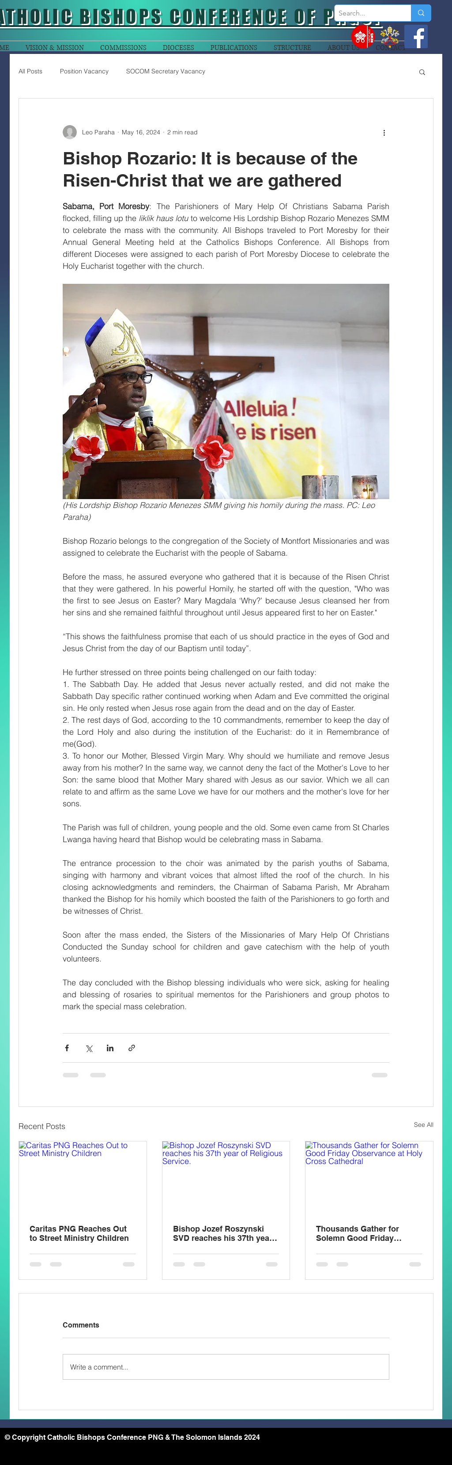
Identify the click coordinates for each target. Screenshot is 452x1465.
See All (423, 1125)
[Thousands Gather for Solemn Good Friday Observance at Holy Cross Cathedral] (369, 1177)
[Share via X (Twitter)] (88, 1048)
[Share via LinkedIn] (110, 1048)
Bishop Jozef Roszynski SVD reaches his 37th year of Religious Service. (222, 1233)
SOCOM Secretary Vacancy (165, 71)
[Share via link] (132, 1048)
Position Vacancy (84, 71)
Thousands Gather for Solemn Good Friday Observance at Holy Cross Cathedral (365, 1233)
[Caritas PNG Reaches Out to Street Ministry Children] (83, 1177)
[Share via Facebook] (67, 1048)
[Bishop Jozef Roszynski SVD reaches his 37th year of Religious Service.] (226, 1177)
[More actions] (384, 132)
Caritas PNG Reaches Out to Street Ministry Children (79, 1233)
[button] (422, 71)
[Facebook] (416, 36)
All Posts (30, 71)
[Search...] (365, 13)
